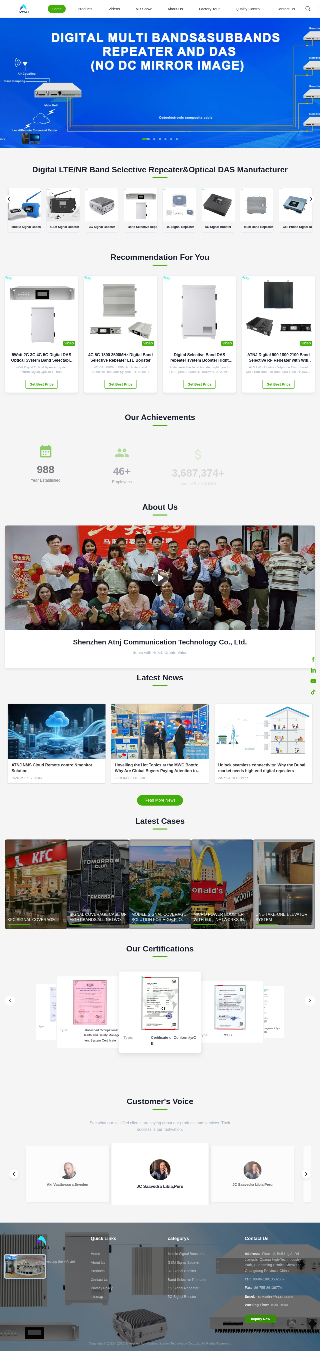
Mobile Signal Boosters (186, 1254)
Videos (114, 9)
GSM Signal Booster (184, 1262)
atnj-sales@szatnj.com (275, 1296)
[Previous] (9, 199)
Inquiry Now (260, 1319)
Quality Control (248, 9)
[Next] (311, 199)
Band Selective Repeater (187, 1280)
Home (57, 9)
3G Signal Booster (182, 1271)
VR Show (144, 9)
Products (85, 9)
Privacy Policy (101, 1288)
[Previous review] (14, 1174)
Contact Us (285, 9)
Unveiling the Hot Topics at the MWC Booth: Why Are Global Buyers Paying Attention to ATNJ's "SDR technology (156, 768)
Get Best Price (42, 384)
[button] (146, 139)
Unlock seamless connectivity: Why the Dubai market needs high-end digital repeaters (262, 768)
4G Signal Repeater (183, 1288)
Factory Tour (209, 9)
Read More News (160, 800)
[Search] (308, 9)
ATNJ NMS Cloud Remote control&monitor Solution (52, 768)
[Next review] (306, 1174)
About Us (175, 9)
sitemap (97, 1297)
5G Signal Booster (182, 1297)
